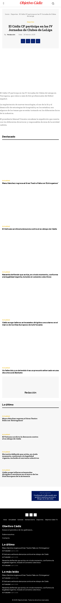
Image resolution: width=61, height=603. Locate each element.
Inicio (7, 14)
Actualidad (6, 180)
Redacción (11, 35)
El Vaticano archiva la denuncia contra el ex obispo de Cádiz (29, 229)
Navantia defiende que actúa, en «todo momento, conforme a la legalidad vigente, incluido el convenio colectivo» (30, 275)
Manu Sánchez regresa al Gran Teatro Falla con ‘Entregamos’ (30, 183)
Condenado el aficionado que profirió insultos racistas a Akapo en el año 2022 (45, 497)
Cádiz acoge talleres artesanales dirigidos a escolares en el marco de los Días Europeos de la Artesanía (30, 323)
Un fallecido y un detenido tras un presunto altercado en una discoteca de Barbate (30, 371)
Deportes (14, 14)
